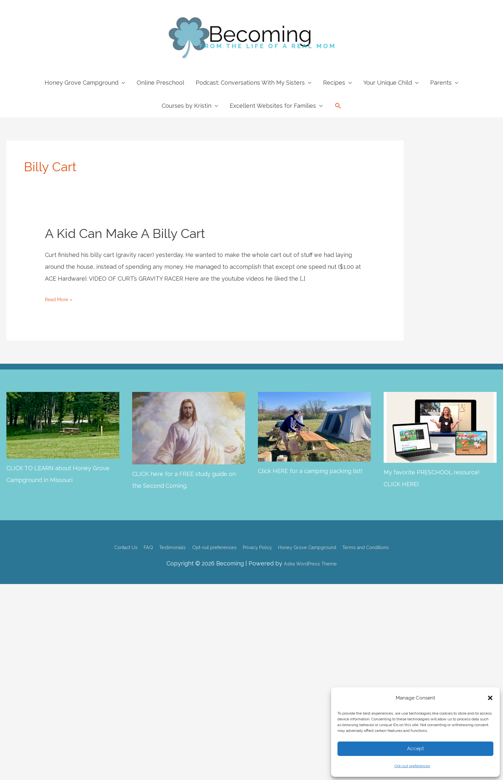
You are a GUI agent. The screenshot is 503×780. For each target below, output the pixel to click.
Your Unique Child (387, 82)
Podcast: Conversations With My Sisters (250, 82)
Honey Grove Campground (81, 82)
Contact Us (91, 546)
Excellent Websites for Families (273, 105)
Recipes (334, 82)
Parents (441, 82)
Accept (415, 748)
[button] (490, 698)
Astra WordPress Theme (310, 562)
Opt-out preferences (412, 766)
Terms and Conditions (397, 546)
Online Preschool (160, 82)
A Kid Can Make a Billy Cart (125, 233)
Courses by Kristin (186, 105)
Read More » (62, 299)
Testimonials (150, 546)
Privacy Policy (259, 546)
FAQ (120, 546)
